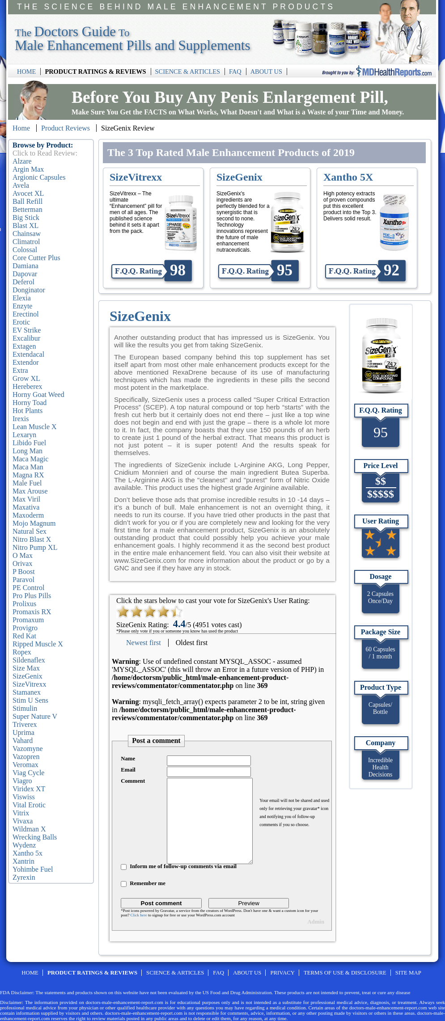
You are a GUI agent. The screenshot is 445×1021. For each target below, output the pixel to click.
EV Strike (27, 330)
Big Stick (26, 217)
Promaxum (28, 620)
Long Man (27, 451)
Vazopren (26, 756)
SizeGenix (27, 676)
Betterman (27, 209)
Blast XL (25, 225)
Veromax (25, 764)
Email (128, 770)
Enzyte (22, 306)
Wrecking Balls (35, 837)
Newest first (143, 642)
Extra (20, 370)
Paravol (23, 579)
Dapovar (25, 274)
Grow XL (26, 378)
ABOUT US (266, 71)
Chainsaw (27, 233)
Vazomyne (28, 748)
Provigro (25, 628)
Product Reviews (65, 128)
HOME (26, 71)
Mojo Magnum (34, 523)
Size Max (26, 668)
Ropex (22, 652)
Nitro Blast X (32, 539)
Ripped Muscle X (38, 644)
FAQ (235, 71)
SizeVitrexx (29, 684)
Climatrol (26, 241)
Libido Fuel (29, 443)
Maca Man (28, 467)
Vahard (23, 740)
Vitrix (21, 813)
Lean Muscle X (35, 426)
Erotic (21, 322)
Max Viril (26, 499)
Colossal (25, 249)
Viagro (22, 781)
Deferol (23, 282)
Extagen (24, 346)
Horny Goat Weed (38, 394)
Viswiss (24, 797)
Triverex (25, 724)
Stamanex (27, 692)
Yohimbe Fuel (33, 869)
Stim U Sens (30, 700)
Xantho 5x (27, 853)
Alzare (22, 161)
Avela (21, 185)
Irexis (21, 418)
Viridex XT (29, 789)
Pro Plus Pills (32, 595)
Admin (315, 922)
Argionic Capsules (39, 177)
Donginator (29, 290)
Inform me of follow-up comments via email (183, 866)
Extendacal (28, 354)
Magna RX (28, 475)
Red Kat (24, 636)
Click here (138, 915)
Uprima (23, 732)
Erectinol (26, 314)
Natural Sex (30, 531)
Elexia (22, 298)
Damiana (25, 266)
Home (21, 128)
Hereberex (27, 386)
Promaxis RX (32, 612)
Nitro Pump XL (35, 547)
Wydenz (24, 845)
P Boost (24, 571)
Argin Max (28, 169)
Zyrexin (24, 877)
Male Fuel (27, 483)
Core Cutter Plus (36, 258)
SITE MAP (408, 973)
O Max (23, 555)
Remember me (147, 883)
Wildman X (29, 829)
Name (128, 758)
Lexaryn (24, 435)
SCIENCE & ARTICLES (187, 71)
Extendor (26, 362)
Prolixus (24, 604)
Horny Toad (30, 402)
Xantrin (23, 861)
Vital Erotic (29, 805)
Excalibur (26, 338)
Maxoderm (28, 515)
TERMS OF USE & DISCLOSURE (345, 973)
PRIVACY (282, 973)
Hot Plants (27, 410)
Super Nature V (35, 716)
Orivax (22, 563)
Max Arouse (30, 491)
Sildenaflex (29, 660)
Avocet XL (28, 193)
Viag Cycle (28, 772)
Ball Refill (27, 201)
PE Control (29, 587)
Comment (133, 781)
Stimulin (25, 708)
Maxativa (26, 507)
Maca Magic (30, 459)
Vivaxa (23, 821)
